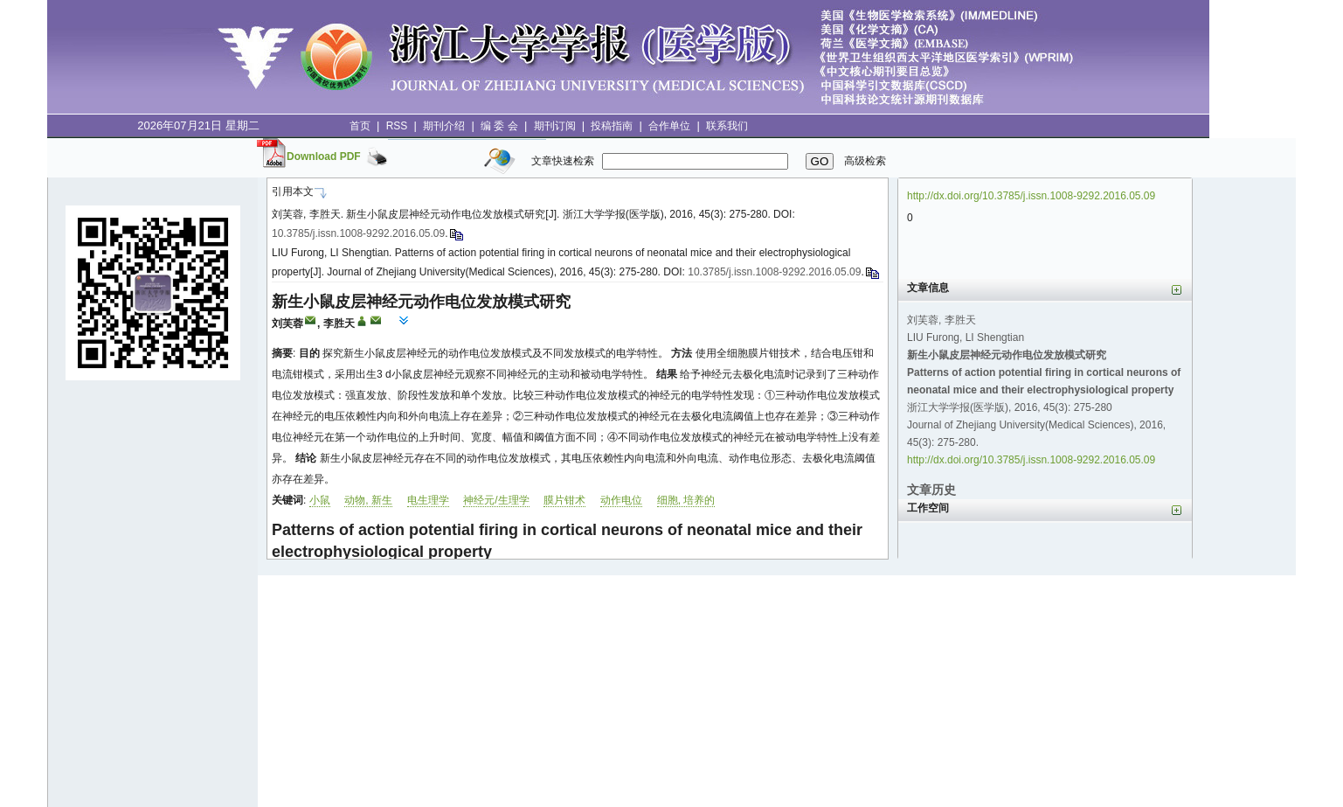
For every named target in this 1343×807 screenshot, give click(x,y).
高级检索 (865, 161)
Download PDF (324, 156)
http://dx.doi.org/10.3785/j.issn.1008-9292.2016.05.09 (1031, 196)
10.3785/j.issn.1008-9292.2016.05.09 (358, 233)
